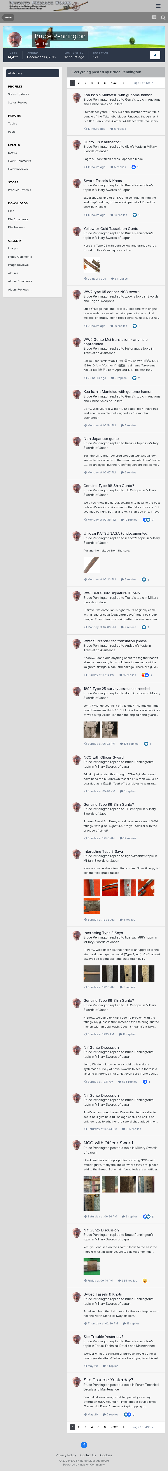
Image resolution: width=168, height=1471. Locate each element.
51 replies (119, 278)
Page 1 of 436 (143, 82)
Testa (129, 597)
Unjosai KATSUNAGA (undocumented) (116, 533)
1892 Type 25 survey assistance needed (117, 688)
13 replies (118, 215)
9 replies (119, 378)
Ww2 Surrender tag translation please (115, 641)
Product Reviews (19, 190)
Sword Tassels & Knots (103, 181)
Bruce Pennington (96, 99)
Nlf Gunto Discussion (101, 1047)
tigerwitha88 (134, 856)
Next (114, 82)
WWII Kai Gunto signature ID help (112, 593)
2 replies (128, 627)
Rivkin (129, 443)
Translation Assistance (100, 353)
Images (13, 248)
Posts (12, 131)
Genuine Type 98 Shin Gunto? (109, 485)
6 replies (128, 472)
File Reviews (16, 227)
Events (12, 152)
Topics (12, 123)
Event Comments (19, 161)
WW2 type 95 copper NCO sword (112, 292)
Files (11, 211)
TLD (128, 490)
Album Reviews (18, 289)
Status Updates (18, 94)
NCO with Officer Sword (104, 757)
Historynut (132, 348)
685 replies (127, 1081)
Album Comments (20, 281)
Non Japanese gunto (101, 438)
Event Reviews (18, 169)
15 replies (127, 675)
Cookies (106, 1455)
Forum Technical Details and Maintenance (125, 1346)
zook (129, 296)
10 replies (118, 325)
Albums (13, 273)
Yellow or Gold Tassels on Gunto (111, 228)
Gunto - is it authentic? (102, 142)
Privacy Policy (66, 1455)
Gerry (129, 99)
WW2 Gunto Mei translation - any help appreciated (116, 341)
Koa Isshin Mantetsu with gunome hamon (118, 95)
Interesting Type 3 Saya (103, 851)
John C (130, 693)
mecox (130, 538)
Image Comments (20, 256)
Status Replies (17, 102)
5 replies (118, 128)
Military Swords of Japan (113, 190)
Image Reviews (18, 264)
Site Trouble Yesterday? (103, 1336)
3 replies (128, 791)
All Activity (15, 73)
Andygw (131, 645)
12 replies (129, 519)
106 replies (129, 743)
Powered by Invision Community (84, 1464)
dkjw (128, 146)
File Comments (18, 219)
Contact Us (88, 1455)
